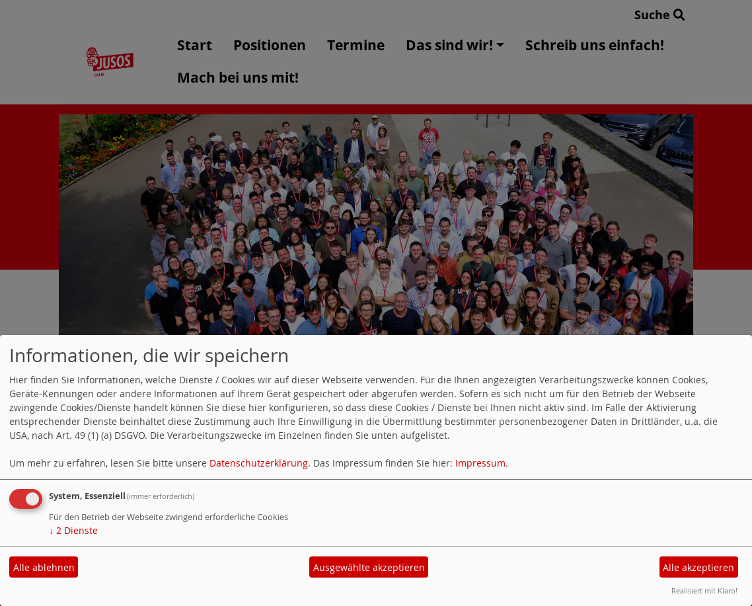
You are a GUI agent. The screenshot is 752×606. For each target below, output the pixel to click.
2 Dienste (73, 530)
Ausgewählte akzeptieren (369, 567)
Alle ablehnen (44, 567)
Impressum (480, 463)
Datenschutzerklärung (258, 463)
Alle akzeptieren (698, 567)
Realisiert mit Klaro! (704, 590)
